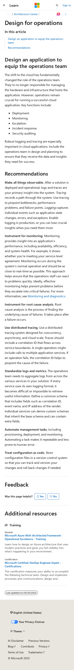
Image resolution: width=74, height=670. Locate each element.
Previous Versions (39, 641)
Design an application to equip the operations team (35, 40)
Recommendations (19, 47)
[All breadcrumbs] (8, 14)
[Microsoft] (37, 5)
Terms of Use (15, 652)
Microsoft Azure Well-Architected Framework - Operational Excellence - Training (34, 537)
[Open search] (57, 5)
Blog (10, 646)
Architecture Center (26, 14)
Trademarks (35, 652)
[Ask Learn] (58, 14)
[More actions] (65, 14)
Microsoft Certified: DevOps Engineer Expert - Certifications (33, 564)
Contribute (27, 646)
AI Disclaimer (16, 641)
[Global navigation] (4, 5)
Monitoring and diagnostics (46, 296)
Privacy (43, 646)
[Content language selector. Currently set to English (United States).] (26, 612)
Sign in (67, 5)
